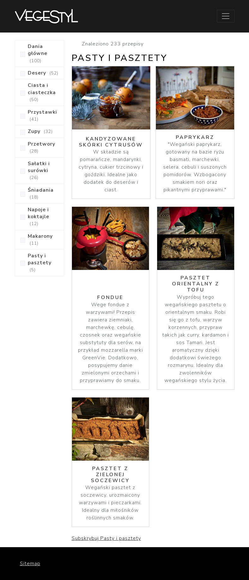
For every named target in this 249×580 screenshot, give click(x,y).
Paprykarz (195, 137)
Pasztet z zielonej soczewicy (110, 474)
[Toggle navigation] (225, 16)
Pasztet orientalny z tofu (195, 283)
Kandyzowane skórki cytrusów (111, 141)
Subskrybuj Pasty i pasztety (106, 538)
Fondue (110, 297)
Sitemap (30, 563)
